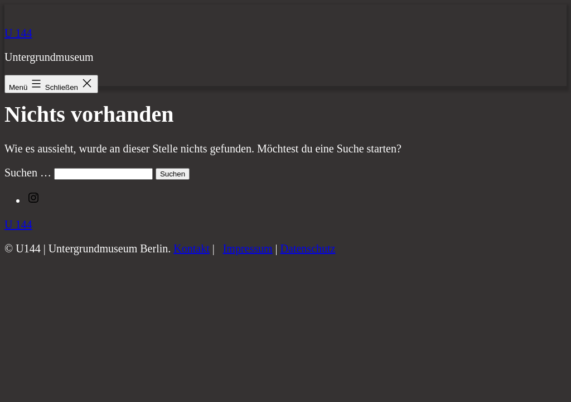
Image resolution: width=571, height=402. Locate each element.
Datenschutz (308, 248)
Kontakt (191, 248)
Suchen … (27, 172)
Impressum (248, 248)
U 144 (18, 33)
